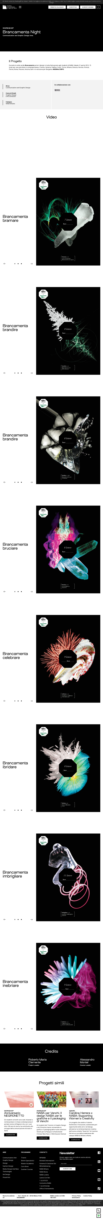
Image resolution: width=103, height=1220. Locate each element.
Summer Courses (27, 1169)
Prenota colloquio (57, 7)
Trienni (23, 1158)
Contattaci (73, 7)
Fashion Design (8, 1166)
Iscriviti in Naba (87, 7)
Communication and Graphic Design (9, 1159)
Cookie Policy (87, 1196)
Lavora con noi (44, 1178)
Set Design (6, 1174)
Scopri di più (10, 1135)
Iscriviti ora (67, 1169)
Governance (76, 1197)
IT (98, 7)
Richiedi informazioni (46, 1161)
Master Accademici (27, 1164)
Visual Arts (6, 1177)
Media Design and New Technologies (11, 1170)
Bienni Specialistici (27, 1161)
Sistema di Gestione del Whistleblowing (47, 1165)
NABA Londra (44, 1175)
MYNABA (42, 1158)
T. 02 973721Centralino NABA (45, 1182)
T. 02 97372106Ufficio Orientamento (46, 1187)
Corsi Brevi (25, 1166)
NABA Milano (44, 1169)
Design (5, 1163)
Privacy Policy (76, 1196)
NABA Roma (43, 1172)
